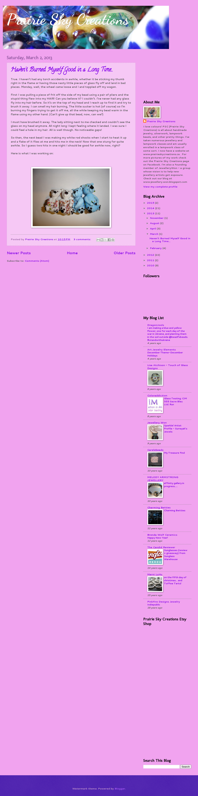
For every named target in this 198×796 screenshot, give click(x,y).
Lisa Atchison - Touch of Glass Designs (167, 366)
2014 (151, 208)
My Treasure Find (174, 452)
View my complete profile (160, 186)
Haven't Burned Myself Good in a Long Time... (62, 70)
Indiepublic (153, 604)
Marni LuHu (154, 574)
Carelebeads (155, 450)
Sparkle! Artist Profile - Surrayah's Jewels (175, 428)
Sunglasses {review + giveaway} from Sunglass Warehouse (175, 555)
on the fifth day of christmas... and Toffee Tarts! (175, 580)
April (153, 228)
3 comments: (82, 239)
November (157, 218)
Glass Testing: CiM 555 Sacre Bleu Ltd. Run (175, 401)
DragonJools (155, 325)
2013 (151, 213)
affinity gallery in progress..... (174, 484)
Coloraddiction (157, 395)
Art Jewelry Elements (161, 349)
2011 (151, 260)
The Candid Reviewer (161, 547)
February (156, 248)
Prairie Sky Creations (68, 19)
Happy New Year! (157, 537)
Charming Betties (159, 507)
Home (72, 252)
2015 (151, 202)
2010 (151, 265)
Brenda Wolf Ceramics (162, 534)
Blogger (120, 788)
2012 (151, 254)
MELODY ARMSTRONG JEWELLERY (162, 478)
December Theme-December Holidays (165, 354)
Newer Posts (19, 252)
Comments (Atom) (37, 260)
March (154, 234)
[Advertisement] (162, 74)
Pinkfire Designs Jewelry (163, 601)
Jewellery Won (157, 422)
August (155, 223)
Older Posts (125, 252)
